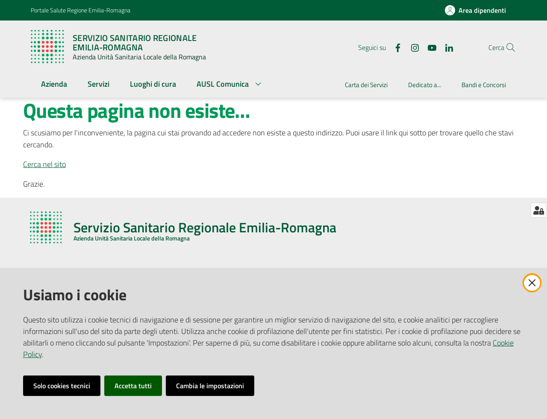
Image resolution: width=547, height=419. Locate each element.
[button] (506, 47)
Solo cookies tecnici (61, 386)
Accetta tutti (133, 386)
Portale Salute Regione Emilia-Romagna (80, 10)
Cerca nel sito (44, 164)
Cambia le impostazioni (210, 386)
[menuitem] (54, 85)
